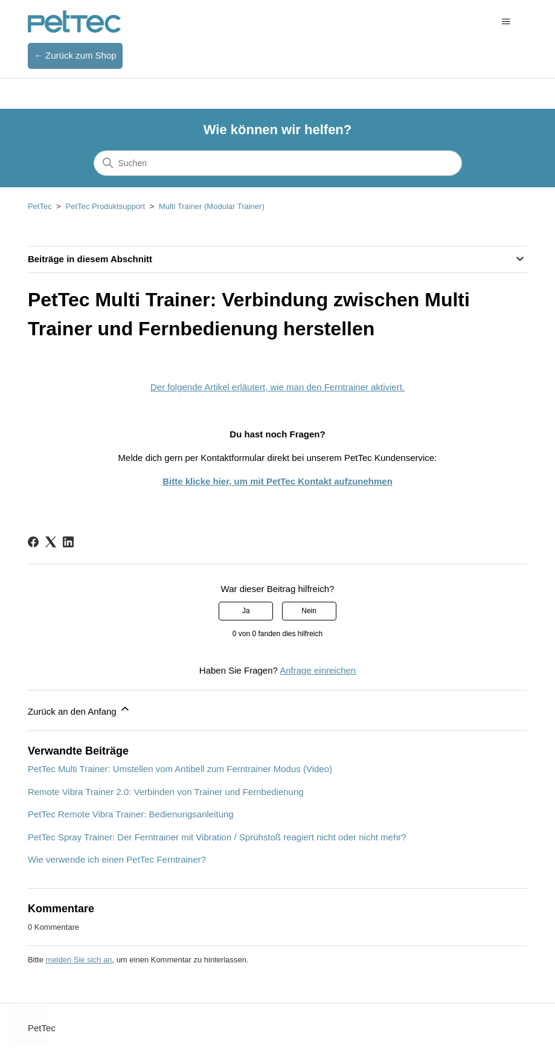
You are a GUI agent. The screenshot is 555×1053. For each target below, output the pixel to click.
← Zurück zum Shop (75, 55)
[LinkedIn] (68, 541)
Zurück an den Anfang (79, 709)
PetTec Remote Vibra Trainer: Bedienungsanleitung (131, 814)
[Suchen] (277, 163)
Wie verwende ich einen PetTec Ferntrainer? (117, 859)
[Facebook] (33, 541)
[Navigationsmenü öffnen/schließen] (505, 21)
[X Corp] (50, 541)
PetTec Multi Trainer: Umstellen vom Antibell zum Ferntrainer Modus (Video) (180, 769)
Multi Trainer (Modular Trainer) (212, 206)
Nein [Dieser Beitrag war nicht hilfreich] (308, 611)
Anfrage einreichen (318, 670)
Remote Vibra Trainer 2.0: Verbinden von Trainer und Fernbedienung (166, 792)
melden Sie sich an (79, 959)
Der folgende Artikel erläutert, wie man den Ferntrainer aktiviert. (277, 387)
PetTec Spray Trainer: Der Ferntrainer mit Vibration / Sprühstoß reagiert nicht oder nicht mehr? (217, 837)
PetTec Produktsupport (106, 206)
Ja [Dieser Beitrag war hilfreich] (246, 611)
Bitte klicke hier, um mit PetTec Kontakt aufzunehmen (277, 481)
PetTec (40, 206)
